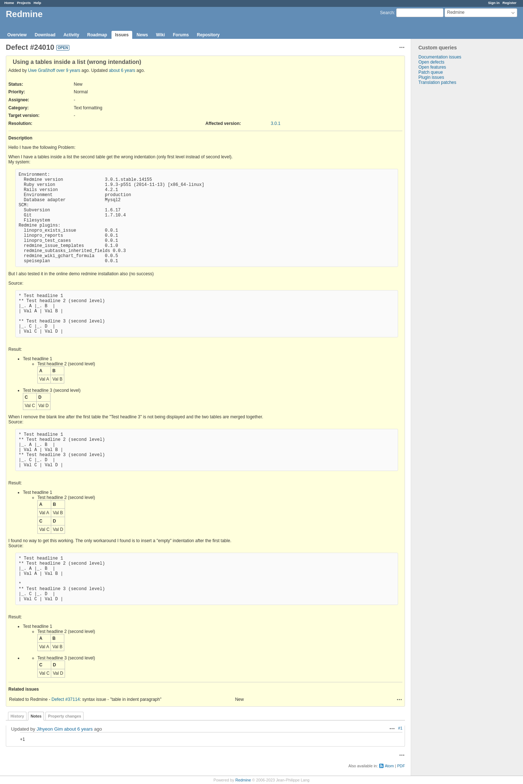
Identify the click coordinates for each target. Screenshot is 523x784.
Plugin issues (431, 77)
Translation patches (437, 82)
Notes (36, 716)
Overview (17, 34)
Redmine (243, 780)
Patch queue (430, 72)
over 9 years (68, 70)
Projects (24, 3)
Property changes (64, 716)
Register (509, 3)
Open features (432, 67)
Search (387, 12)
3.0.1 (276, 123)
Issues (122, 34)
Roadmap (97, 34)
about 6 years (122, 70)
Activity (71, 34)
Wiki (160, 34)
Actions (399, 699)
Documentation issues (439, 57)
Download (45, 34)
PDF (401, 766)
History (17, 716)
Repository (208, 34)
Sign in (494, 3)
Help (37, 3)
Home (9, 3)
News (142, 34)
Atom (389, 766)
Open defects (431, 62)
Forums (181, 34)
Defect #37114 (66, 699)
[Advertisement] (447, 199)
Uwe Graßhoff (41, 70)
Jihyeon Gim (50, 729)
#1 (400, 728)
